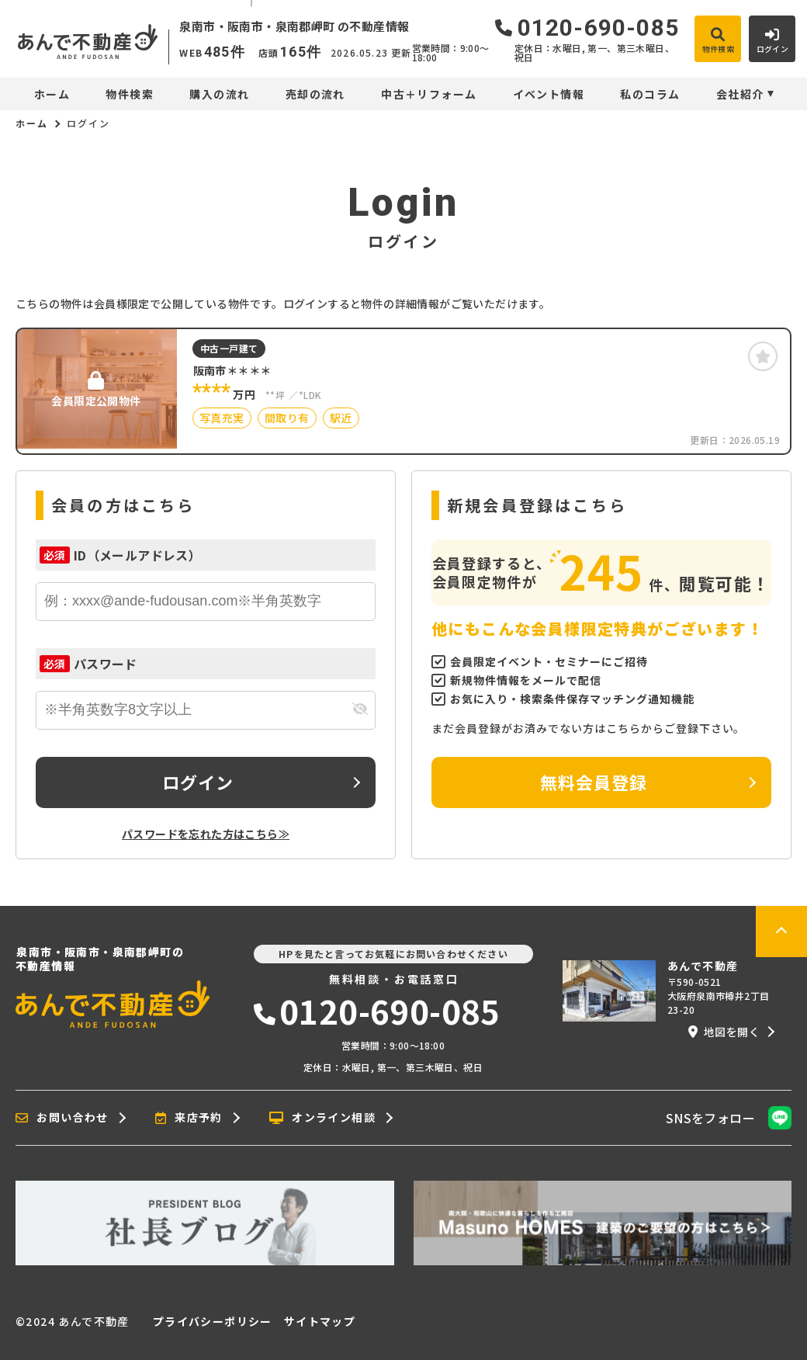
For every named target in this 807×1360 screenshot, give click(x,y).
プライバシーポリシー (212, 1321)
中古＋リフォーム (428, 94)
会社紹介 (740, 94)
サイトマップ (319, 1321)
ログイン (198, 781)
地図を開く (724, 1031)
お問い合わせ (62, 1118)
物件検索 (130, 94)
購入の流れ (219, 94)
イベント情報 (548, 94)
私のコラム (650, 94)
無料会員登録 (594, 781)
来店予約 (189, 1118)
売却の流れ (315, 94)
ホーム (52, 94)
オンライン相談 (322, 1118)
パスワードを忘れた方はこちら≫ (205, 833)
